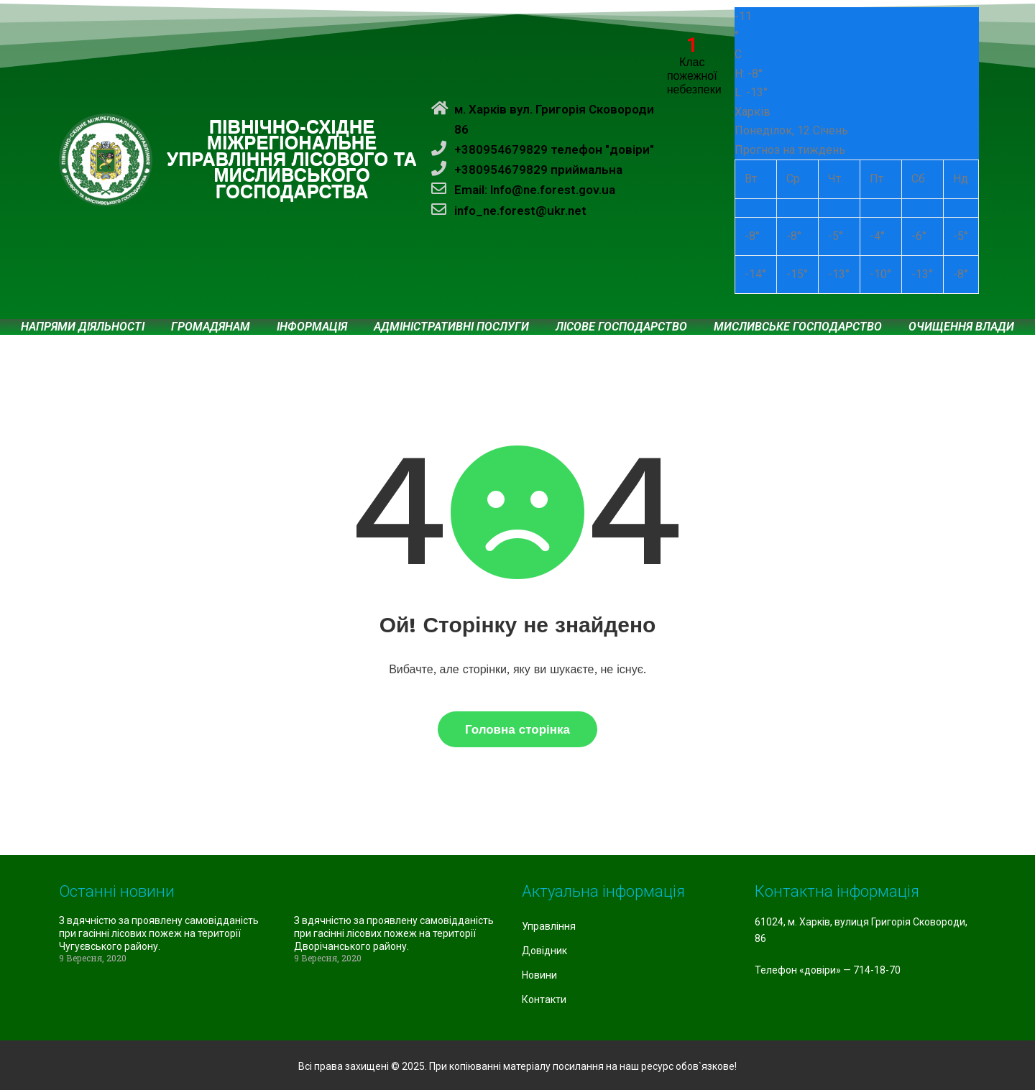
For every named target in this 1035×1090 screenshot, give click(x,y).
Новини (539, 975)
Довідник (544, 950)
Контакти (544, 999)
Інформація (312, 327)
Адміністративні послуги (451, 327)
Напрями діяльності (82, 327)
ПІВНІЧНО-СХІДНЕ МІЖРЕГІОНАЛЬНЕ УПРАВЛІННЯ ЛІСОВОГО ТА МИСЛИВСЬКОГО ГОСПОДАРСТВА (292, 159)
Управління (549, 926)
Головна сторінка (517, 729)
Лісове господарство (621, 327)
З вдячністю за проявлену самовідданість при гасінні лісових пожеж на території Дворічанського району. (394, 933)
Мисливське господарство (798, 327)
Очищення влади (961, 327)
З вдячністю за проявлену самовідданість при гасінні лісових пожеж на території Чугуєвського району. (159, 933)
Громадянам (210, 327)
